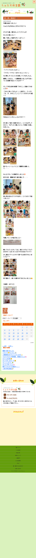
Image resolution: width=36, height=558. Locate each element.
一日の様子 (18, 450)
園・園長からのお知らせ (18, 466)
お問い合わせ (18, 468)
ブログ (18, 463)
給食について (18, 455)
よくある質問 (18, 460)
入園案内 (18, 458)
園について (18, 447)
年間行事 (18, 452)
